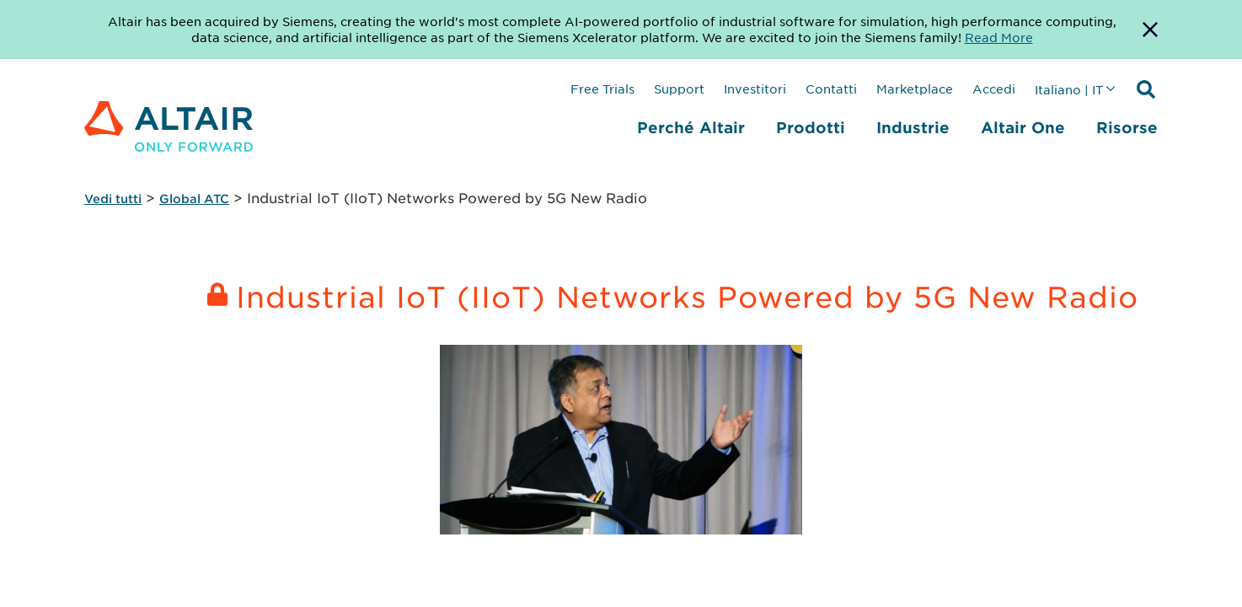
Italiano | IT (1069, 89)
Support (679, 88)
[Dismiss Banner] (1150, 29)
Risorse (1127, 127)
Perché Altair (691, 127)
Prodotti (810, 127)
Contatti (831, 88)
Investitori (755, 88)
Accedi (993, 88)
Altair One (1023, 127)
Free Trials (602, 88)
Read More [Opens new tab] (999, 37)
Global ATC (194, 198)
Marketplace (914, 88)
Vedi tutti (113, 198)
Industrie (913, 127)
